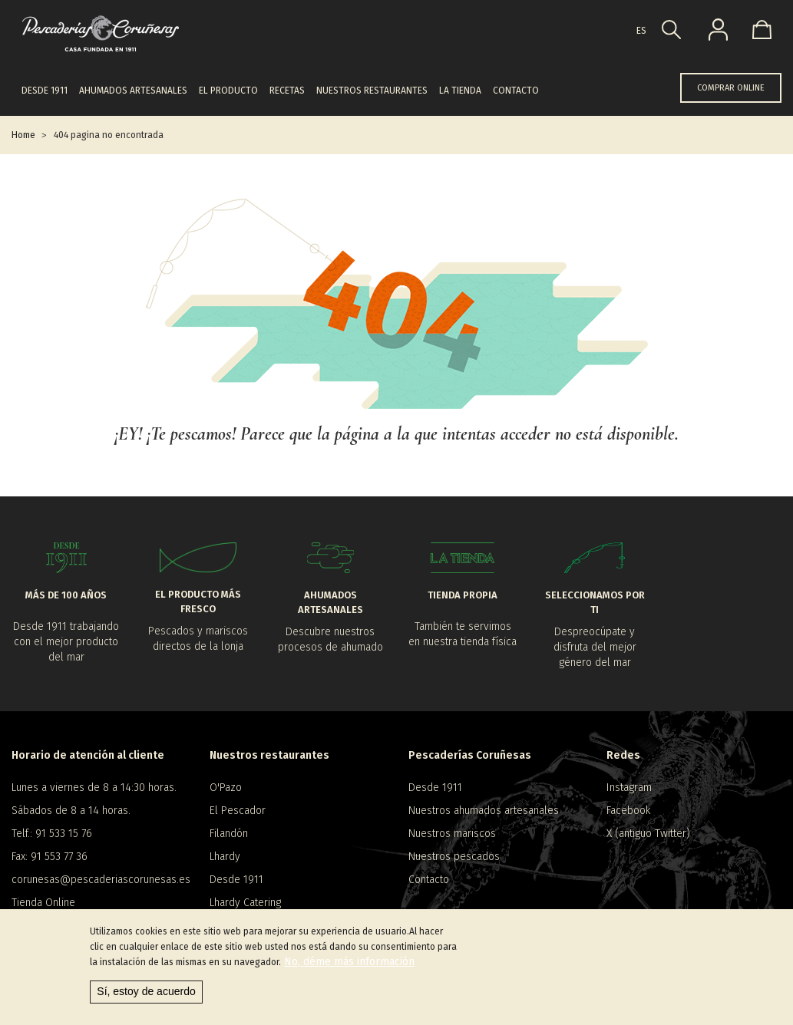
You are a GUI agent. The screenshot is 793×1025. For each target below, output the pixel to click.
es (641, 30)
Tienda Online (43, 902)
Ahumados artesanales (133, 90)
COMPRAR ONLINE (731, 88)
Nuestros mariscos (452, 833)
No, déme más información (349, 961)
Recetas (287, 90)
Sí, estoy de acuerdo (146, 991)
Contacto (516, 90)
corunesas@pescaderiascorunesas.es (99, 879)
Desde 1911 (44, 90)
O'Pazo (226, 787)
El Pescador (238, 810)
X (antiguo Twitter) (648, 833)
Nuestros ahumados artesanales (483, 810)
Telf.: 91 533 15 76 (52, 833)
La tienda (460, 90)
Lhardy (225, 856)
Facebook (628, 810)
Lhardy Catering (245, 902)
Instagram (629, 787)
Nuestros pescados (454, 856)
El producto (228, 90)
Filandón (229, 833)
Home (23, 135)
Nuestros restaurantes (372, 90)
